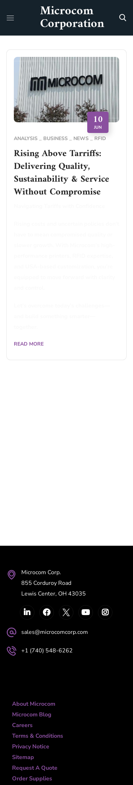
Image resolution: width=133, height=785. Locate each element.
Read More (29, 344)
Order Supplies (32, 779)
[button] (122, 18)
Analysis (26, 138)
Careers (22, 725)
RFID (100, 138)
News (81, 138)
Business (55, 138)
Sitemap (23, 757)
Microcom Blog (31, 715)
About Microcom (33, 704)
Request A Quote (34, 768)
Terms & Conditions (37, 736)
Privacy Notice (30, 747)
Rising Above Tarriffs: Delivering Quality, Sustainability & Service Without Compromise (61, 173)
